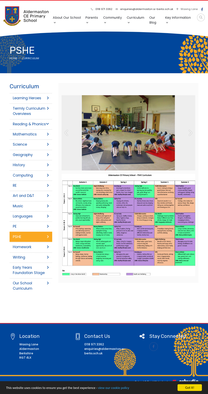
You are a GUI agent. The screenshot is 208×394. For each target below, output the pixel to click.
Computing (31, 175)
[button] (67, 132)
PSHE (31, 236)
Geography (31, 154)
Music (31, 206)
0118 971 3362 (101, 9)
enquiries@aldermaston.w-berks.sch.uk (144, 9)
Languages (31, 216)
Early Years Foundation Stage (31, 270)
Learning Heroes (31, 98)
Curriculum (135, 19)
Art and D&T (31, 195)
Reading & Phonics (31, 124)
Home (13, 58)
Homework (31, 246)
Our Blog (152, 20)
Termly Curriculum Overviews (31, 111)
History (31, 165)
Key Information (178, 19)
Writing (31, 257)
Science (31, 144)
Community (112, 19)
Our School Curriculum (31, 286)
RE (31, 185)
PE (31, 226)
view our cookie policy (113, 389)
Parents (91, 19)
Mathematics (31, 134)
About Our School (67, 19)
